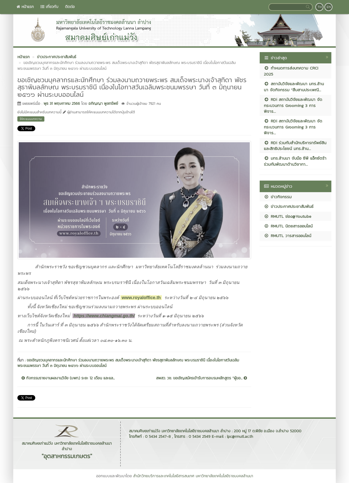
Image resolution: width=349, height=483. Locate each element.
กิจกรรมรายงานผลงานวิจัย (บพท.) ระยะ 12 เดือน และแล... (68, 378)
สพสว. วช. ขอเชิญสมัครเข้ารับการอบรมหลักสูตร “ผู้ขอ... (201, 378)
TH (320, 6)
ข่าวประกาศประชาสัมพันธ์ (288, 206)
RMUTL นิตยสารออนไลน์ (288, 226)
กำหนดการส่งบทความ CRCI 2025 (291, 71)
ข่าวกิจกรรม (278, 197)
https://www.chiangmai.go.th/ (104, 315)
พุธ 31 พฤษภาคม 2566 (62, 103)
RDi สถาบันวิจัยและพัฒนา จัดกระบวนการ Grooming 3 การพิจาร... (293, 105)
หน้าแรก (25, 7)
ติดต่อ (70, 7)
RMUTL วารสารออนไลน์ (287, 235)
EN (329, 6)
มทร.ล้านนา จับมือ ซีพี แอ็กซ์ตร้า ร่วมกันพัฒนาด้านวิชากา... (295, 161)
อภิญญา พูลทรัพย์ (103, 103)
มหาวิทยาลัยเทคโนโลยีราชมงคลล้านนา (224, 476)
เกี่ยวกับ (49, 7)
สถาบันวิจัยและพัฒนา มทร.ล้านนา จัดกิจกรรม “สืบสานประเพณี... (294, 86)
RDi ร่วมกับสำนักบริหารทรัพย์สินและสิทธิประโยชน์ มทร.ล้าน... (295, 145)
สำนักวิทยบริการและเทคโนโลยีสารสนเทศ (163, 476)
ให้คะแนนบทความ (31, 119)
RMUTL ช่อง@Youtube (287, 216)
